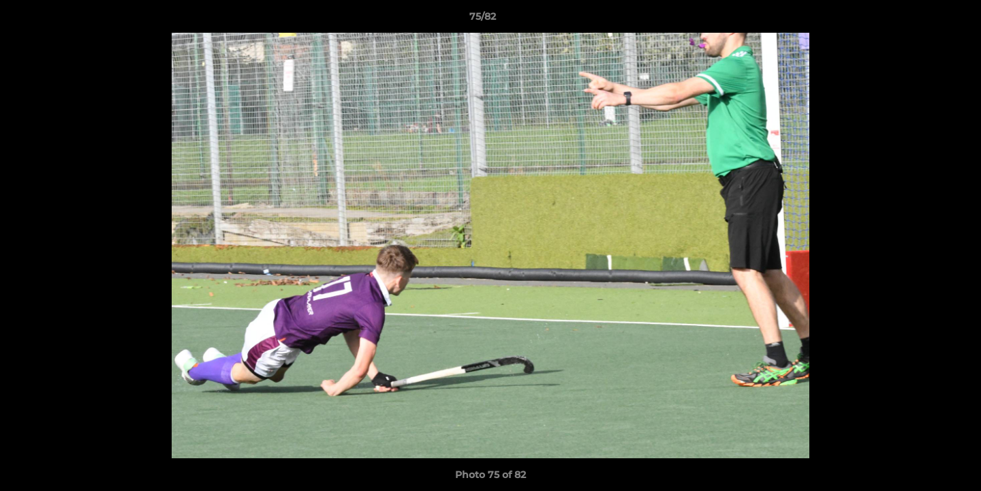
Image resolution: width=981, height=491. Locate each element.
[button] (924, 20)
